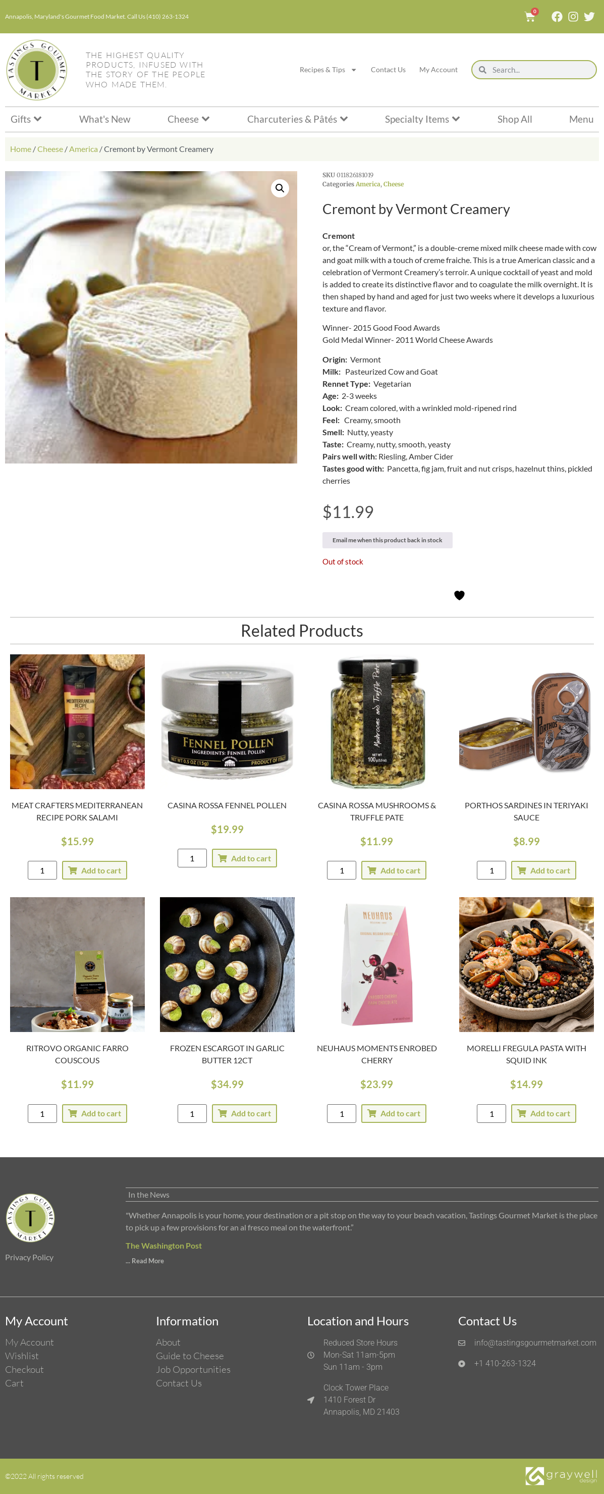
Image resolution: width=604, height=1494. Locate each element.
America (83, 148)
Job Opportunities (193, 1369)
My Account (438, 69)
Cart (14, 1383)
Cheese (50, 148)
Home (20, 148)
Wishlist (22, 1356)
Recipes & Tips (328, 69)
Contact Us (388, 69)
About (168, 1342)
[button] (280, 188)
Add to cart (101, 870)
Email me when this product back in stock (388, 540)
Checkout (24, 1369)
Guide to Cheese (190, 1356)
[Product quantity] (42, 870)
